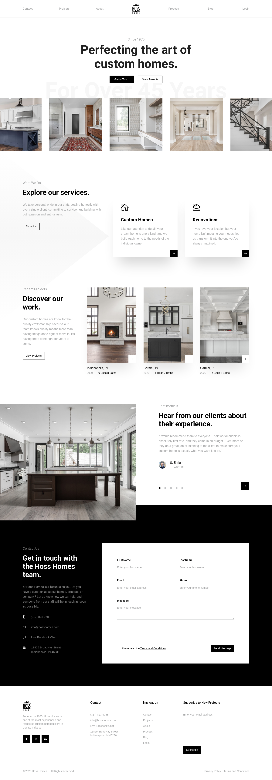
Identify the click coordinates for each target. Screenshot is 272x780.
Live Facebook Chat (43, 637)
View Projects (150, 79)
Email (120, 580)
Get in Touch (121, 79)
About (100, 8)
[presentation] (142, 634)
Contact (28, 8)
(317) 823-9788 (40, 616)
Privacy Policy (212, 771)
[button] (245, 486)
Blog (210, 8)
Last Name (185, 560)
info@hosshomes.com (45, 627)
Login (246, 8)
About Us (31, 226)
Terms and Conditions (153, 648)
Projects (64, 8)
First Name (124, 560)
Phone (183, 580)
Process (173, 8)
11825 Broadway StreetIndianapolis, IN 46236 (46, 650)
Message (123, 600)
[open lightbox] (75, 124)
